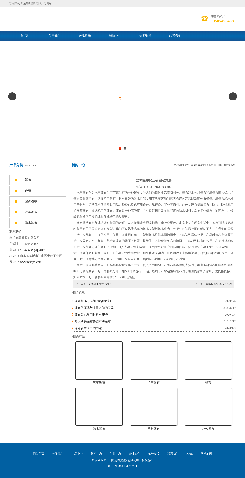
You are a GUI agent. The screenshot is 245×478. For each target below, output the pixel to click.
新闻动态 (96, 453)
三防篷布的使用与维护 (99, 284)
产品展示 (85, 35)
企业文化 (134, 453)
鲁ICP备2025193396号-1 (122, 465)
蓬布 (28, 190)
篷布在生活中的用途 (88, 328)
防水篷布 (99, 428)
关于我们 (55, 35)
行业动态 (115, 453)
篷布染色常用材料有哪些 (91, 314)
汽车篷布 (99, 382)
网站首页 (38, 453)
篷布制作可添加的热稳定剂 (93, 301)
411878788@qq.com (32, 249)
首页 (193, 165)
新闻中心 (115, 35)
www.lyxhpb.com (30, 261)
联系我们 (175, 35)
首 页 (24, 35)
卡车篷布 (154, 382)
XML (189, 453)
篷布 (208, 382)
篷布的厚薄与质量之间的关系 (94, 307)
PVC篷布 (208, 428)
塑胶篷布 (31, 201)
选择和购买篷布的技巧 (218, 284)
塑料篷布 (154, 428)
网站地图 (206, 453)
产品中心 (77, 453)
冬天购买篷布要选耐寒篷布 (93, 321)
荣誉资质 (145, 35)
